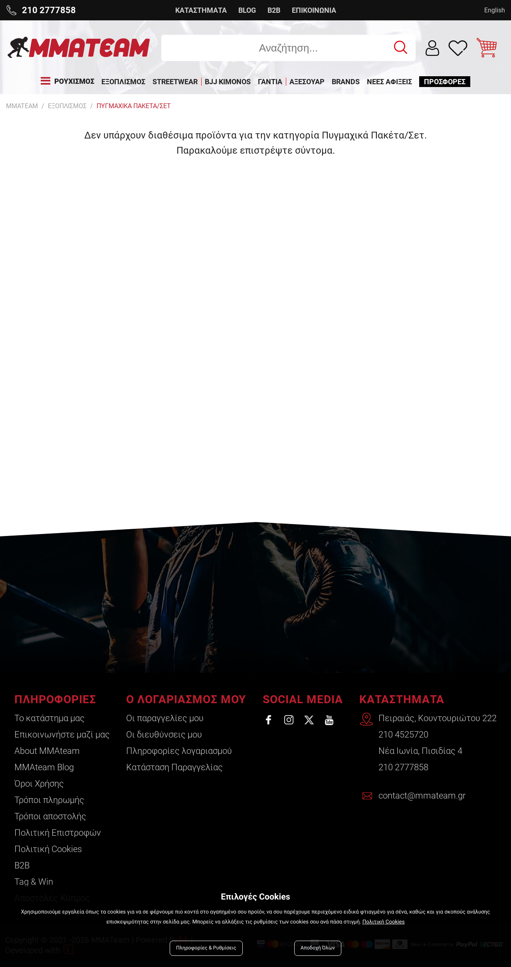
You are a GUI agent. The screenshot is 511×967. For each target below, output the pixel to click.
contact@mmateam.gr (421, 796)
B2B (273, 10)
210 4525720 (403, 735)
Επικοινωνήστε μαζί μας (62, 735)
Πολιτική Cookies (48, 849)
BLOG (247, 10)
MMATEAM (22, 106)
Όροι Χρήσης (39, 784)
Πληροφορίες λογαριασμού (179, 751)
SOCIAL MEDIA (303, 699)
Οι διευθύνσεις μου (164, 735)
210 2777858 (403, 767)
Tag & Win (33, 882)
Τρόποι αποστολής (50, 816)
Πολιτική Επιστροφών (57, 833)
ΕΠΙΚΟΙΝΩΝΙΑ (314, 10)
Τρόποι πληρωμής (49, 800)
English (494, 10)
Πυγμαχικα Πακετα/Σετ (134, 106)
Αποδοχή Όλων (318, 948)
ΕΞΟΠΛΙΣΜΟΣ (67, 106)
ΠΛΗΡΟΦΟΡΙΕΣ (55, 699)
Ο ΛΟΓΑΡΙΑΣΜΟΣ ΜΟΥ (186, 699)
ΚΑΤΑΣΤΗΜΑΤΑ (201, 10)
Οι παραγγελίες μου (165, 718)
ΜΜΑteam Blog (44, 767)
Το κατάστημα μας (49, 718)
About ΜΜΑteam (47, 751)
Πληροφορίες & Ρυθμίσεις (206, 948)
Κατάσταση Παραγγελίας (174, 767)
